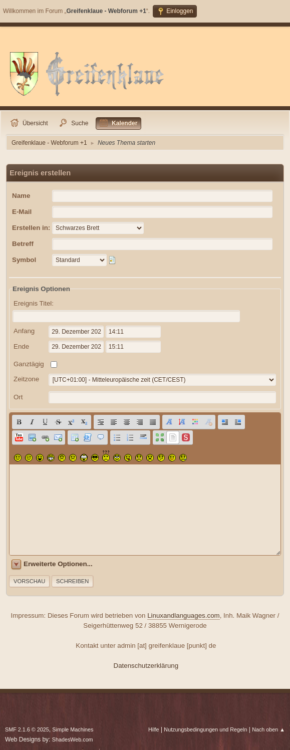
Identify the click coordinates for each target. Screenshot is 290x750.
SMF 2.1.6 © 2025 (27, 729)
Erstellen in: (31, 227)
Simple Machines (72, 729)
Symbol (24, 260)
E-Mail (22, 211)
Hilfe (153, 729)
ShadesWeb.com (72, 739)
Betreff (23, 243)
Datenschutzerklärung (146, 665)
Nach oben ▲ (268, 729)
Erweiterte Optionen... (58, 564)
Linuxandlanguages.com (183, 615)
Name (21, 195)
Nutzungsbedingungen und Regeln (205, 729)
